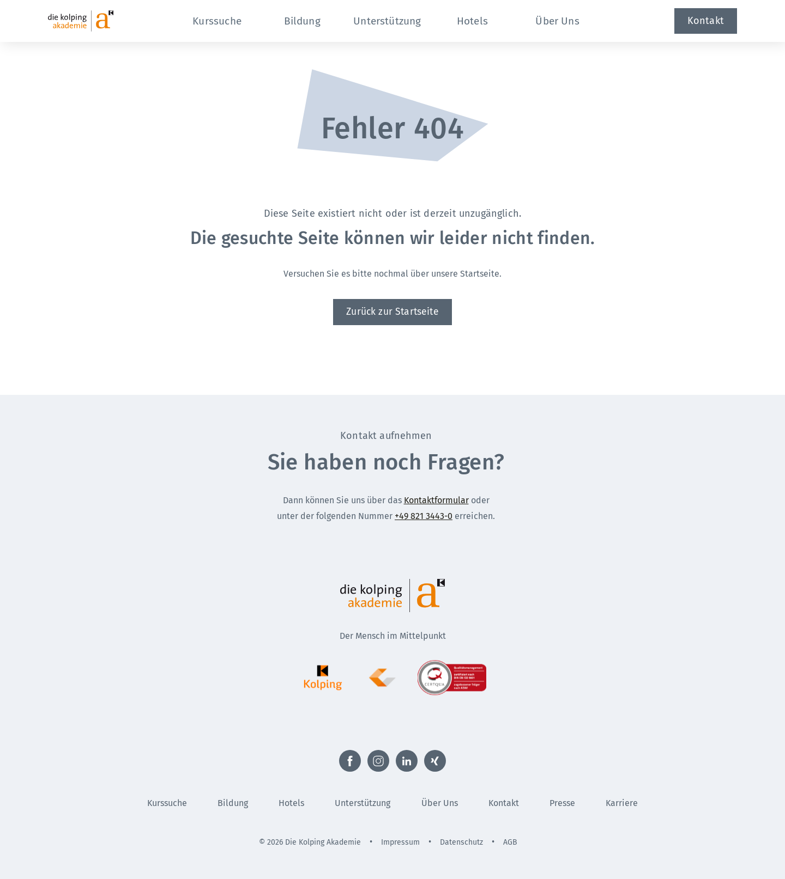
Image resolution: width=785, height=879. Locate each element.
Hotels (291, 803)
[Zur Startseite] (100, 21)
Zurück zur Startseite (392, 312)
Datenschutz (461, 842)
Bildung (233, 803)
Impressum (400, 842)
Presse (562, 803)
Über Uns (439, 803)
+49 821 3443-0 (423, 516)
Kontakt (705, 21)
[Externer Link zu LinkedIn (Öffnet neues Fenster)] (407, 761)
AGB (510, 842)
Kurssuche (167, 803)
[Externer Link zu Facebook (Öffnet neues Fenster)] (350, 761)
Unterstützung (362, 803)
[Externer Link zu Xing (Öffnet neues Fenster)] (435, 761)
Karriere (622, 803)
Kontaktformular (436, 500)
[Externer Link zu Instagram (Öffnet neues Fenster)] (378, 761)
